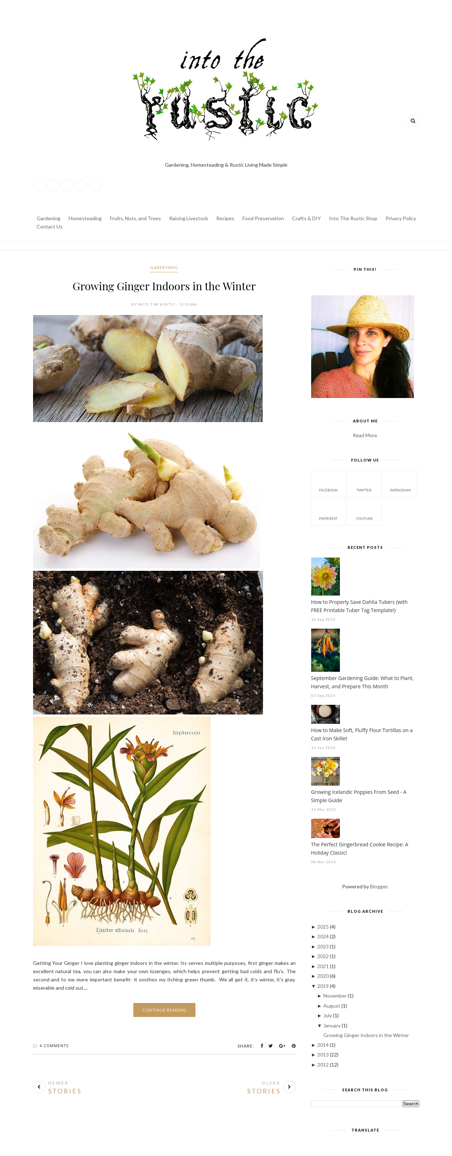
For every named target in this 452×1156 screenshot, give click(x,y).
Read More (365, 435)
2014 (323, 1045)
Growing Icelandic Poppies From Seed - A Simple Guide (359, 796)
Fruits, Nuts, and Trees (135, 218)
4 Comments (54, 1045)
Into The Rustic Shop (353, 218)
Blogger (378, 886)
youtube (364, 511)
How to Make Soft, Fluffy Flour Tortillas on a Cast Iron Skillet (362, 734)
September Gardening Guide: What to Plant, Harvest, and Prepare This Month (362, 682)
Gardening (48, 218)
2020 (323, 976)
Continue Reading (164, 1010)
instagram (400, 483)
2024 (323, 936)
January (332, 1025)
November (335, 996)
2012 (323, 1065)
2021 (323, 966)
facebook (328, 483)
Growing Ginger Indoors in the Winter (164, 286)
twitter (364, 483)
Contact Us (50, 226)
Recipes (225, 218)
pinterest (328, 511)
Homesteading (85, 218)
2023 (323, 946)
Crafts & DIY (306, 218)
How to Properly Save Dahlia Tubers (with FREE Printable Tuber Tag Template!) (359, 606)
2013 (323, 1054)
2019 (323, 986)
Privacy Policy (401, 218)
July (328, 1015)
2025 (323, 927)
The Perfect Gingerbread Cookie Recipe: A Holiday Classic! (360, 848)
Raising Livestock (188, 218)
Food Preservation (263, 218)
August (332, 1006)
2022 (323, 956)
